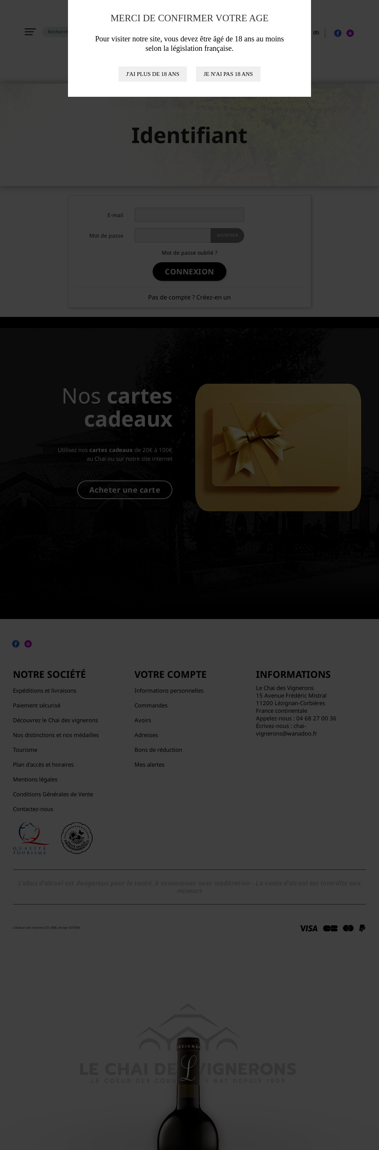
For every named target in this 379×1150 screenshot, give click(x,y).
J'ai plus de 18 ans (152, 74)
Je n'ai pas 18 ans (228, 74)
